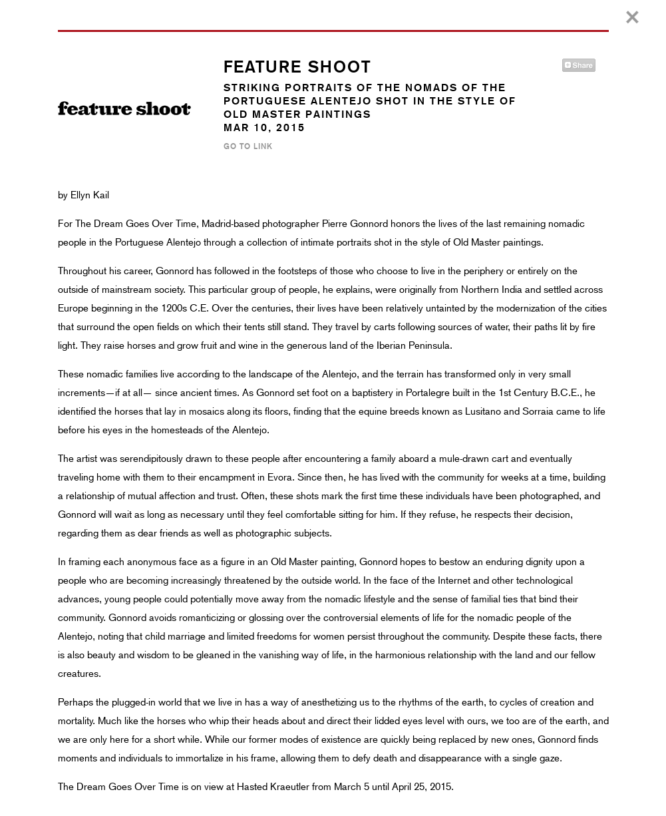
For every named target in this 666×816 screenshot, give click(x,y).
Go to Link (248, 146)
